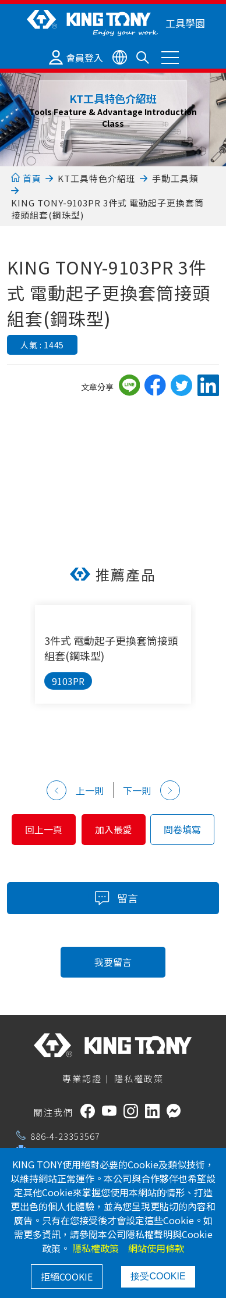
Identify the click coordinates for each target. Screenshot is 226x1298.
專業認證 (82, 1078)
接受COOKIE (157, 1276)
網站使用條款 (156, 1248)
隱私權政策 (139, 1078)
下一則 (151, 790)
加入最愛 (113, 829)
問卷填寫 (182, 829)
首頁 (26, 178)
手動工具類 (175, 178)
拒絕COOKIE (67, 1276)
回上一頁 (43, 829)
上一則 (75, 790)
